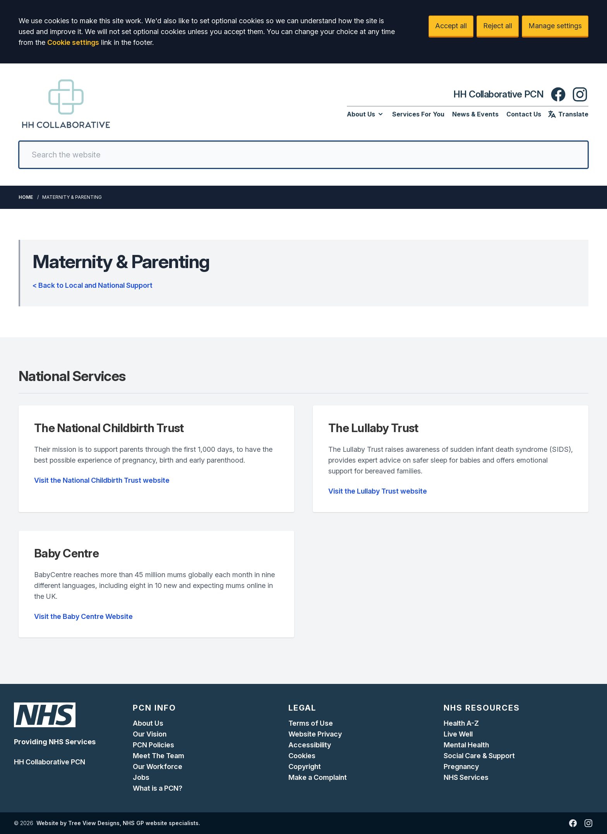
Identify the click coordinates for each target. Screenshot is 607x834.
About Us (365, 114)
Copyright (304, 766)
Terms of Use (310, 723)
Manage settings (555, 26)
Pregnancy (461, 766)
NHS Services (466, 777)
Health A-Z (461, 723)
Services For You (418, 114)
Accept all (451, 26)
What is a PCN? (157, 788)
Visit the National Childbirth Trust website (102, 480)
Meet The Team (158, 756)
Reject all (497, 26)
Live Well (458, 734)
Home (26, 197)
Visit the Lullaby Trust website (377, 491)
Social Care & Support (479, 756)
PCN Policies (153, 745)
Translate (567, 114)
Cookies (302, 756)
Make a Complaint (317, 777)
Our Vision (149, 734)
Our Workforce (157, 766)
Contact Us (523, 114)
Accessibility (309, 745)
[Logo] (66, 104)
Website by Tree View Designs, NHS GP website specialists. (118, 823)
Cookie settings (73, 42)
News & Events (475, 114)
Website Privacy (315, 734)
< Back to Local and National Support (93, 285)
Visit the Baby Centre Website (83, 616)
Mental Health (466, 745)
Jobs (141, 777)
